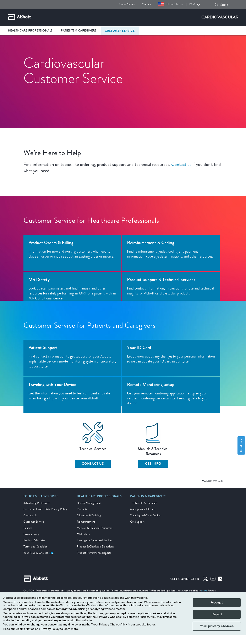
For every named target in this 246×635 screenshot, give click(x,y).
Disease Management (89, 503)
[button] (216, 4)
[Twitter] (205, 579)
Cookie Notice (25, 629)
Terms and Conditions (36, 547)
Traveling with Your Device (145, 515)
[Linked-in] (220, 579)
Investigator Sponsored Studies (94, 540)
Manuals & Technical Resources (94, 528)
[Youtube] (213, 579)
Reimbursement (86, 522)
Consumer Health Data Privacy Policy (45, 509)
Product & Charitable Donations (95, 547)
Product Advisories (34, 540)
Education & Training (89, 515)
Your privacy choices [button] (217, 626)
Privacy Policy (31, 534)
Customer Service (33, 522)
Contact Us (93, 463)
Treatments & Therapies (143, 503)
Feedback (241, 445)
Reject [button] (217, 614)
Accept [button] (217, 602)
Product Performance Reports (94, 553)
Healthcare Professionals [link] (30, 31)
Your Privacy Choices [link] (38, 553)
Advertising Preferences (36, 503)
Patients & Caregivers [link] (79, 31)
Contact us (181, 164)
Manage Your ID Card (142, 509)
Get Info (153, 463)
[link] (41, 497)
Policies (27, 528)
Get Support (137, 522)
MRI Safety (83, 534)
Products (82, 509)
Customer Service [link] (120, 31)
